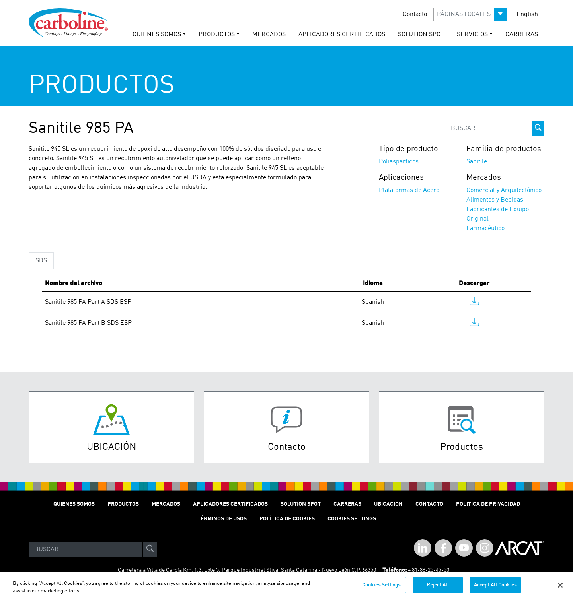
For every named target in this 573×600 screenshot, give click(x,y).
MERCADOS (269, 34)
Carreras (347, 504)
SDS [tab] (41, 261)
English (527, 14)
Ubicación (388, 504)
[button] (470, 14)
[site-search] (150, 549)
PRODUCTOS (123, 504)
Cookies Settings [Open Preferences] (351, 519)
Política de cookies (287, 519)
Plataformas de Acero (409, 190)
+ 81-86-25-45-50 (428, 570)
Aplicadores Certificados (341, 34)
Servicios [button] (472, 34)
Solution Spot (301, 504)
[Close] (560, 589)
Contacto (415, 14)
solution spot (421, 34)
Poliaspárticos (399, 162)
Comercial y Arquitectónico (504, 190)
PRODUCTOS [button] (217, 34)
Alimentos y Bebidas (494, 200)
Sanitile (476, 162)
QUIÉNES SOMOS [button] (157, 34)
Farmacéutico (485, 228)
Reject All (438, 589)
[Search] (86, 549)
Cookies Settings (381, 589)
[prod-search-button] (538, 128)
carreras (521, 34)
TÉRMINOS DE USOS (222, 519)
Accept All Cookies (495, 589)
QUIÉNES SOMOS (74, 504)
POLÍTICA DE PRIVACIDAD (488, 504)
